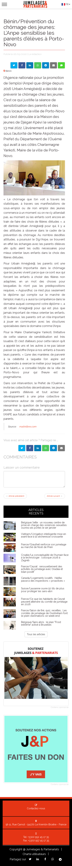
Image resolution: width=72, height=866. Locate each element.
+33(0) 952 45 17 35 (38, 837)
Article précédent (15, 496)
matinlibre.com (27, 426)
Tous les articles (36, 634)
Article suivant (54, 496)
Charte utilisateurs (34, 854)
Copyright (15, 849)
